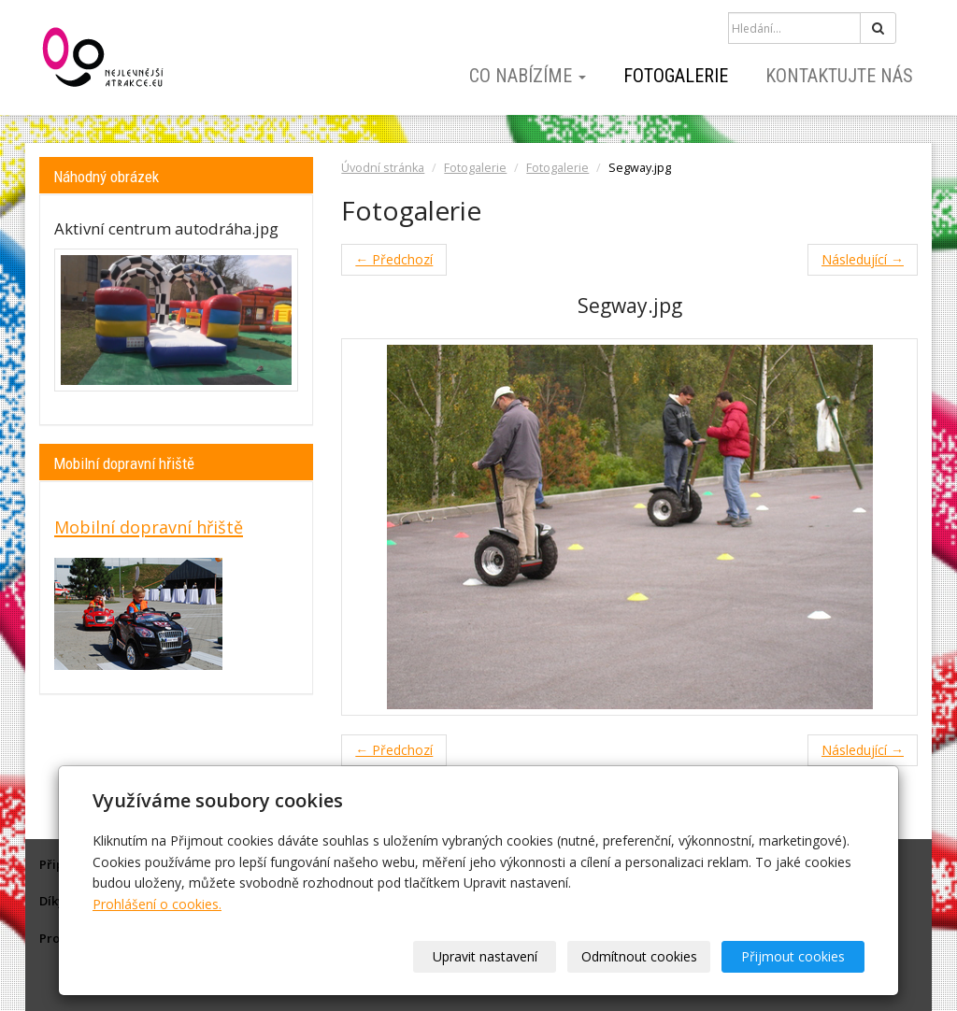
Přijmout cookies (793, 956)
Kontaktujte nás (839, 75)
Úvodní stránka (382, 168)
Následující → (862, 259)
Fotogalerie (675, 75)
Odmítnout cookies (639, 956)
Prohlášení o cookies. (157, 904)
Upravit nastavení (485, 956)
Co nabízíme (527, 75)
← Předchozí (394, 259)
